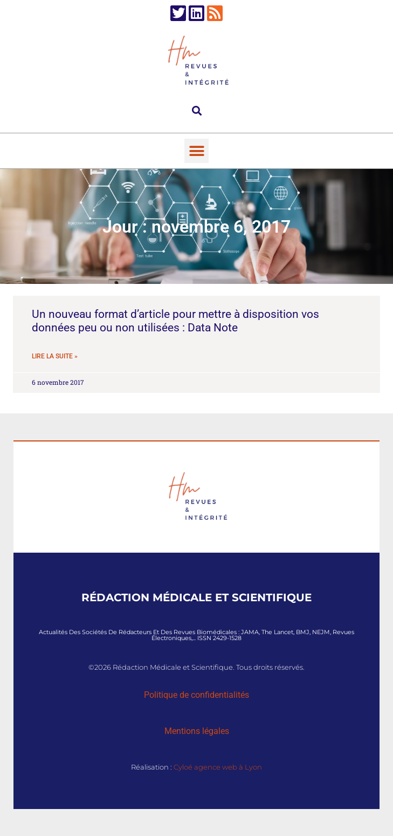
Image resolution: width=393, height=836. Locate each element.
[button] (196, 110)
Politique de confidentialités (196, 695)
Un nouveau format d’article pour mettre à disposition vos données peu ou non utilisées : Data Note (175, 321)
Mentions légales (196, 731)
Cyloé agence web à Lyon (218, 767)
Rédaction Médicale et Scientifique (196, 597)
